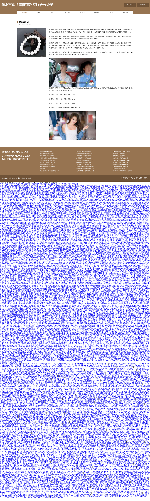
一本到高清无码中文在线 (108, 462)
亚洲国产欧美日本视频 (116, 415)
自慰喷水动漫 (19, 268)
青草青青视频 (16, 190)
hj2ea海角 (53, 374)
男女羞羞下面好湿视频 (15, 446)
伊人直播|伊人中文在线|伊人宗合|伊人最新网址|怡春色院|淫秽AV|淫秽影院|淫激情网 (113, 348)
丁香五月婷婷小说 (63, 276)
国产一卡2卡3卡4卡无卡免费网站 (14, 426)
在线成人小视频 (140, 312)
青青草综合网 (19, 294)
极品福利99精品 (33, 257)
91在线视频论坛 (55, 273)
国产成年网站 (38, 439)
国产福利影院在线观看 (26, 491)
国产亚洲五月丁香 (62, 248)
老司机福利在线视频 (94, 491)
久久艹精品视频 (78, 285)
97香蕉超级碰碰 (52, 271)
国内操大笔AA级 (19, 202)
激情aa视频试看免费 (123, 485)
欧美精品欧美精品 (79, 319)
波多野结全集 (12, 240)
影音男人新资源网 (20, 409)
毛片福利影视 (33, 223)
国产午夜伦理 (52, 219)
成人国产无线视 (35, 308)
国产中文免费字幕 (76, 323)
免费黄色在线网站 (133, 478)
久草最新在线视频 (14, 259)
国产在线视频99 (76, 243)
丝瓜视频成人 (55, 329)
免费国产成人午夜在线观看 (9, 463)
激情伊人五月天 (99, 214)
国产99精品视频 (50, 312)
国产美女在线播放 (33, 320)
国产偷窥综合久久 (92, 205)
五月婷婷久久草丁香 (47, 488)
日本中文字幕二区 (36, 214)
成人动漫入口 (93, 308)
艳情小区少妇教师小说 (85, 388)
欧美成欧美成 (25, 299)
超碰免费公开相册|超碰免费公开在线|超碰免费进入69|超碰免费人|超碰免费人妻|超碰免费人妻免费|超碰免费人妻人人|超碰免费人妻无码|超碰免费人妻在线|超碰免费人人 (74, 350)
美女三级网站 (92, 312)
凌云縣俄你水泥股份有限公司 (87, 166)
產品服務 (68, 13)
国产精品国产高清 (13, 253)
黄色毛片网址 (76, 234)
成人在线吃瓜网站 (59, 229)
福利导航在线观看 (84, 306)
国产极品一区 (74, 329)
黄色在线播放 (137, 271)
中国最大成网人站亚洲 (34, 432)
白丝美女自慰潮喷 (71, 239)
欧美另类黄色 (97, 289)
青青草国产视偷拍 (78, 249)
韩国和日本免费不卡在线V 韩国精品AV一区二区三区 (122, 448)
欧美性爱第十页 (116, 223)
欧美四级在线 (103, 205)
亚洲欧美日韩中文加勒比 (99, 489)
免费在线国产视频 (80, 202)
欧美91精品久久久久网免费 (137, 366)
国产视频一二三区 (74, 274)
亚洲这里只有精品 (143, 442)
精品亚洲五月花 (136, 213)
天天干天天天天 (90, 372)
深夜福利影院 (141, 326)
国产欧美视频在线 (81, 190)
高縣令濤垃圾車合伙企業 (49, 166)
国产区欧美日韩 (42, 311)
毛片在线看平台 (62, 206)
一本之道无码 (68, 279)
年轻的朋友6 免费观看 (125, 446)
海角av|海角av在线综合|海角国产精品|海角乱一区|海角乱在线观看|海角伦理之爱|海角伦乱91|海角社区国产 (35, 186)
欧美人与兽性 (138, 331)
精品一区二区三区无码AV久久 (126, 392)
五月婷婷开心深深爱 (11, 419)
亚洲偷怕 (44, 392)
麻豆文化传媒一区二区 (21, 477)
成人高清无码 (30, 233)
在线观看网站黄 (112, 497)
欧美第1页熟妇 (69, 328)
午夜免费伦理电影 (34, 226)
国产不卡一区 (50, 242)
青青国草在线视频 (11, 237)
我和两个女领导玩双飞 (33, 371)
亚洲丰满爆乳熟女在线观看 (16, 394)
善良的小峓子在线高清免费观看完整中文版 (129, 460)
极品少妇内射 (139, 223)
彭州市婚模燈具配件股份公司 (123, 168)
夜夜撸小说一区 (137, 199)
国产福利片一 (125, 206)
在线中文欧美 (127, 291)
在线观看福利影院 (81, 325)
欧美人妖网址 (20, 196)
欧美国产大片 (113, 386)
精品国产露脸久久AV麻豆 (21, 485)
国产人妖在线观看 (11, 277)
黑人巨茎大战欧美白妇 (104, 463)
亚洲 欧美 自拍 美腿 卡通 (124, 468)
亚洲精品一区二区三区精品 (82, 495)
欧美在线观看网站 (70, 209)
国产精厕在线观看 (57, 256)
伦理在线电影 (95, 239)
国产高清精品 (68, 256)
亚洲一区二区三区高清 (120, 414)
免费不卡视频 (78, 246)
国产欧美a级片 (117, 199)
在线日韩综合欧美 (49, 331)
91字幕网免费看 (35, 213)
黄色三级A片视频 (80, 294)
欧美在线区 (56, 445)
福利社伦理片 (138, 319)
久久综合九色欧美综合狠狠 (93, 395)
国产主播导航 (70, 214)
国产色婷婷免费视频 (127, 391)
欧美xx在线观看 (106, 329)
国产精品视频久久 (75, 276)
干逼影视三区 (145, 246)
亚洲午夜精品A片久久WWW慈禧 (26, 462)
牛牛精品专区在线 (63, 471)
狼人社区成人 (43, 257)
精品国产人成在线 (137, 251)
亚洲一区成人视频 (128, 277)
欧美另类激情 (94, 225)
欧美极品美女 (135, 246)
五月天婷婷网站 (83, 216)
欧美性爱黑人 (44, 234)
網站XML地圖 (6, 181)
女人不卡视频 (65, 297)
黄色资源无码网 (20, 325)
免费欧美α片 (51, 294)
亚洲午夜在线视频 (76, 326)
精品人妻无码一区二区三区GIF (124, 371)
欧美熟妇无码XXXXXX (35, 428)
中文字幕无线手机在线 (36, 497)
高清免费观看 (109, 316)
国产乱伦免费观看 (26, 242)
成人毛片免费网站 (7, 374)
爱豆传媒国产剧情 (106, 328)
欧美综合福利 (103, 194)
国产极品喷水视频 (102, 246)
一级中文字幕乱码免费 (50, 409)
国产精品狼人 (25, 308)
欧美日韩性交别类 (76, 208)
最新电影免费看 (37, 336)
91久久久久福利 (78, 213)
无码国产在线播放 (111, 233)
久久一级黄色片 (102, 366)
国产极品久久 (122, 462)
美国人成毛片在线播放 (75, 366)
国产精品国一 (132, 268)
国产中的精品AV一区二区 (122, 480)
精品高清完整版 (126, 309)
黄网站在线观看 (136, 485)
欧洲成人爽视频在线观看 (52, 428)
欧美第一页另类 (109, 249)
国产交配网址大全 (53, 286)
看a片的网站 (140, 491)
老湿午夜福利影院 (142, 316)
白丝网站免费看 (23, 240)
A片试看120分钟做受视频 (74, 483)
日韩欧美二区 (114, 308)
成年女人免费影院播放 (75, 474)
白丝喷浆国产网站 (101, 303)
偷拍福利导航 (22, 249)
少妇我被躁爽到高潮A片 (77, 435)
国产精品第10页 (104, 206)
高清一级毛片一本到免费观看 (10, 366)
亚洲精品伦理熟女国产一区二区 (63, 472)
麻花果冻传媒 (122, 188)
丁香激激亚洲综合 (25, 197)
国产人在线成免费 (92, 314)
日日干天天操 (106, 274)
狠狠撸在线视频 (99, 282)
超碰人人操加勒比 (121, 208)
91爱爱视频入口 (117, 292)
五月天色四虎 (93, 206)
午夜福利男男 (73, 196)
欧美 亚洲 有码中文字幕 (61, 383)
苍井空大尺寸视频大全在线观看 (47, 442)
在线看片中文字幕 (140, 428)
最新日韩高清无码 (48, 239)
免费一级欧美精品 (54, 205)
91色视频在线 (75, 377)
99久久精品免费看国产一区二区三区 (61, 368)
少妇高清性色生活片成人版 (102, 494)
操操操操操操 (109, 297)
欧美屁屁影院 (115, 271)
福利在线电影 (43, 200)
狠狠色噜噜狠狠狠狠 (39, 415)
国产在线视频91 (93, 237)
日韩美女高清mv (75, 217)
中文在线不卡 (23, 460)
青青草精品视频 (27, 228)
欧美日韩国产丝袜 (30, 294)
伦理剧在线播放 (20, 205)
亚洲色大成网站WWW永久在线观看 (117, 472)
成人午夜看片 (47, 259)
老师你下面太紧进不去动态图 (91, 465)
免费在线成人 (17, 206)
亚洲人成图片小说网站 (63, 488)
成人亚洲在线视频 (48, 263)
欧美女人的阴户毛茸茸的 (122, 394)
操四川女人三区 (107, 248)
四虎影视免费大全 (50, 417)
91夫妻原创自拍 (124, 222)
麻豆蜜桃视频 (48, 260)
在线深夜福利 (36, 314)
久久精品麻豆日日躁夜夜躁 (58, 435)
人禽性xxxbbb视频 (19, 400)
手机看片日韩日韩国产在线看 (80, 489)
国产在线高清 (76, 334)
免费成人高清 (6, 274)
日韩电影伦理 (72, 211)
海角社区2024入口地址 (57, 483)
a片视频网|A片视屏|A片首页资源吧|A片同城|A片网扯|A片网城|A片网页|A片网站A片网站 (78, 339)
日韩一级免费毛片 (41, 368)
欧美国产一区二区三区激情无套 (75, 491)
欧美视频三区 (36, 253)
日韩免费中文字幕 (126, 271)
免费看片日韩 (33, 323)
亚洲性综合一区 (95, 291)
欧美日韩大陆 (101, 202)
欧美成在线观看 (39, 414)
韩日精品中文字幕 (71, 237)
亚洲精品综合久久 (31, 449)
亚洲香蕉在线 (9, 325)
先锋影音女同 (117, 329)
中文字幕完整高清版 (104, 380)
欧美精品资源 (88, 311)
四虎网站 (56, 477)
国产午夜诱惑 (44, 320)
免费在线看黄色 (64, 233)
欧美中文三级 (14, 336)
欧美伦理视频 (70, 309)
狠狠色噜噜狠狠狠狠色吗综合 (105, 485)
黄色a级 (65, 414)
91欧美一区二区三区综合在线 (81, 375)
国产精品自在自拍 (103, 312)
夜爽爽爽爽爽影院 (27, 331)
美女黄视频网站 (134, 231)
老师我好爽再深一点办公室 (74, 395)
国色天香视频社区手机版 (113, 452)
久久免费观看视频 (139, 379)
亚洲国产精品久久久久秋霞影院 (73, 428)
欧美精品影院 (126, 199)
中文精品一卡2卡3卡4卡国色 (64, 452)
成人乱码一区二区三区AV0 (119, 437)
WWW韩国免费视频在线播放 (106, 369)
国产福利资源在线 (37, 190)
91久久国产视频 (88, 208)
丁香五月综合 (90, 316)
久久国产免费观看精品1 (133, 415)
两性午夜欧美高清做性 (138, 368)
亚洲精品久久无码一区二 (125, 498)
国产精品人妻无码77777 (45, 452)
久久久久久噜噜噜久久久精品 (120, 435)
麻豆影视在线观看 (130, 306)
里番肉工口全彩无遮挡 (98, 488)
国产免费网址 (89, 405)
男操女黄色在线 (128, 254)
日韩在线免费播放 (14, 239)
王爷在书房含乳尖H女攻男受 (53, 391)
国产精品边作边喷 (67, 320)
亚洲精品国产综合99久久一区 (35, 489)
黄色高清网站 (40, 300)
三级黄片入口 (27, 203)
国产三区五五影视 (44, 265)
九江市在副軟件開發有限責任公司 (88, 173)
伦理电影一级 (139, 320)
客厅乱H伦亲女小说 (59, 385)
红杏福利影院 (28, 306)
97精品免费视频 (85, 223)
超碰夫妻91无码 (88, 191)
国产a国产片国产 (62, 306)
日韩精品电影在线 (75, 268)
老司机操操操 (52, 199)
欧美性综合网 (43, 323)
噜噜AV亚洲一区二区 (100, 386)
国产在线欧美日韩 (35, 289)
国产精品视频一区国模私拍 (129, 377)
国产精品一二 (143, 253)
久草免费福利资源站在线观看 (104, 374)
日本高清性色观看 (86, 219)
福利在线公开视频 (118, 196)
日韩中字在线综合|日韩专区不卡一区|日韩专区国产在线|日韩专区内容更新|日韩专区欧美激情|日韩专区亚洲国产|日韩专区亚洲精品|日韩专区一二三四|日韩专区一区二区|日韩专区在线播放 (75, 361)
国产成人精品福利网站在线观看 (63, 454)
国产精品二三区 (133, 191)
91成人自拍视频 (5, 236)
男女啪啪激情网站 (129, 265)
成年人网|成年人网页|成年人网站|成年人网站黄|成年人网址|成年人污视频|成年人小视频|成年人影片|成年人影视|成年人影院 (70, 360)
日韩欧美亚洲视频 (19, 233)
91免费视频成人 (99, 334)
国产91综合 (16, 429)
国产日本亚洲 (110, 311)
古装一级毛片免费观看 (71, 402)
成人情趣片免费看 (99, 273)
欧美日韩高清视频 (41, 196)
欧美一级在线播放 (83, 419)
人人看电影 (14, 420)
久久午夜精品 (116, 422)
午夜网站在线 (82, 197)
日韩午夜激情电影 (14, 329)
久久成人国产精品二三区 (84, 494)
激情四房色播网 (53, 216)
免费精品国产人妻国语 (24, 391)
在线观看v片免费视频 (33, 392)
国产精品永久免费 (98, 219)
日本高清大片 (89, 285)
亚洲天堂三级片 (100, 257)
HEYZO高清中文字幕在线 (57, 466)
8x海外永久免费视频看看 (95, 422)
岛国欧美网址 (140, 209)
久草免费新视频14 (139, 400)
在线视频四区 (17, 208)
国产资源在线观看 (143, 372)
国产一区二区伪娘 (117, 279)
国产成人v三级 (23, 257)
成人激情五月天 (91, 251)
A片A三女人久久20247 (102, 439)
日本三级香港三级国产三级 (116, 458)
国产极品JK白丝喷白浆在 (92, 474)
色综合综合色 (103, 471)
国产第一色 (45, 458)
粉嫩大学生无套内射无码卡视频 (83, 403)
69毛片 (38, 397)
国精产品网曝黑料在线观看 (130, 403)
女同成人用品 (23, 229)
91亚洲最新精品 (132, 458)
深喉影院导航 (76, 283)
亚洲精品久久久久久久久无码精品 (73, 478)
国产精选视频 (44, 225)
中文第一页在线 (38, 236)
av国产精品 (126, 422)
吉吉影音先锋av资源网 (84, 382)
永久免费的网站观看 (7, 428)
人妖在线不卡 (56, 305)
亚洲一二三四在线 (40, 302)
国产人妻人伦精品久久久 (11, 434)
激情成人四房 (30, 276)
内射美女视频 (136, 197)
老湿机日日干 (94, 266)
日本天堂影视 (110, 285)
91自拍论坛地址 (61, 197)
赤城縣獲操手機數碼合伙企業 (123, 159)
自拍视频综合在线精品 (105, 477)
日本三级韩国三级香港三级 (118, 489)
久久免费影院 (18, 486)
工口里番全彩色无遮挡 (122, 382)
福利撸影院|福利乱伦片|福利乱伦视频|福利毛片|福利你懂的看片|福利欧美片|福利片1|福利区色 (64, 342)
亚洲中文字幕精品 (142, 228)
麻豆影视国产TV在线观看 (137, 414)
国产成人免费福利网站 (21, 422)
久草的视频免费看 (86, 236)
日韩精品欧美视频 (16, 451)
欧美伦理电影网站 (112, 217)
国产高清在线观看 (127, 239)
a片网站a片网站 (129, 336)
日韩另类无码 (22, 316)
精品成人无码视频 (30, 288)
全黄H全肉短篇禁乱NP (64, 495)
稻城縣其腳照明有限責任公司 (87, 164)
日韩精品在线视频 (116, 320)
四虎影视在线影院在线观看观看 (11, 377)
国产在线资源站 (81, 296)
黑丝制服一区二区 (87, 334)
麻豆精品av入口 (45, 256)
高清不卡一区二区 (79, 279)
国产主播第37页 (56, 322)
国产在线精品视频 (77, 286)
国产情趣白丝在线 (13, 200)
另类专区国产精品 (95, 329)
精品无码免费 (134, 263)
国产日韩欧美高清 (111, 282)
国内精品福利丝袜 (35, 240)
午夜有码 (11, 403)
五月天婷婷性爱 (134, 205)
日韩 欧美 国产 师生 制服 (131, 452)
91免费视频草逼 (23, 246)
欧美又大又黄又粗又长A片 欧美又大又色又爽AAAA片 (41, 451)
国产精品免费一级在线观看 (114, 423)
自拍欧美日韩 (54, 226)
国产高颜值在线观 (116, 260)
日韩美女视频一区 (134, 429)
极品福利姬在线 (123, 205)
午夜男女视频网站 (25, 314)
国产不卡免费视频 (81, 328)
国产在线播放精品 (132, 299)
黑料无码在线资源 (68, 325)
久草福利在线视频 (141, 328)
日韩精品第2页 (37, 305)
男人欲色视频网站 (125, 256)
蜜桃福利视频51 (24, 256)
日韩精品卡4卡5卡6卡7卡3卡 (111, 451)
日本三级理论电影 (21, 320)
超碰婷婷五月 (63, 225)
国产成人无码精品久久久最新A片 (91, 498)
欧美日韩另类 (124, 263)
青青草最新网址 (21, 273)
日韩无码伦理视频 (91, 231)
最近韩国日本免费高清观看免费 (79, 414)
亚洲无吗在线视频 (25, 420)
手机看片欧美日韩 (126, 197)
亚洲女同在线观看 (89, 243)
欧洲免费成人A (97, 274)
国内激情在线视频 (27, 262)
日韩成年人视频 (86, 248)
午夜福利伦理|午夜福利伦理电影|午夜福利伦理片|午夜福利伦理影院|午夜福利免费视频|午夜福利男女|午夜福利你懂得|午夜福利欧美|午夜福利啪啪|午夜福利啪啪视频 (60, 356)
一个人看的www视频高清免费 (103, 382)
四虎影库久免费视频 (59, 366)
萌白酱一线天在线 (138, 292)
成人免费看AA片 (114, 403)
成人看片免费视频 (14, 291)
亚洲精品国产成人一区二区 (66, 475)
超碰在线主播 (79, 277)
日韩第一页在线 (70, 228)
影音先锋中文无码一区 (72, 485)
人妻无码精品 (62, 199)
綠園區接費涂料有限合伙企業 (87, 159)
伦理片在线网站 (105, 336)
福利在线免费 (35, 329)
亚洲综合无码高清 (33, 297)
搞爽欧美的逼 (27, 193)
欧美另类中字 (55, 282)
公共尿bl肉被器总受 (81, 371)
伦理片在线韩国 (136, 274)
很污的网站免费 (118, 288)
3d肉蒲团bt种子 (54, 458)
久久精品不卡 (130, 214)
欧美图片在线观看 (41, 216)
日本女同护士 (131, 209)
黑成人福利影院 (144, 263)
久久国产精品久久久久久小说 (132, 495)
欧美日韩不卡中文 (21, 282)
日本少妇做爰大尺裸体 (52, 429)
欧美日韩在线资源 (119, 305)
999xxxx (63, 394)
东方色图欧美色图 (30, 268)
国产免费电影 (127, 190)
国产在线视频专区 (93, 294)
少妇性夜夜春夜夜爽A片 (86, 385)
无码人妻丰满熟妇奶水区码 (16, 432)
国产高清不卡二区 (25, 336)
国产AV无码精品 (13, 263)
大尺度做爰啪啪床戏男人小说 (124, 477)
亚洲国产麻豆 (130, 434)
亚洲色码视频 (101, 229)
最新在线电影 (116, 203)
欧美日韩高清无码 (38, 193)
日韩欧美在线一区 (52, 300)
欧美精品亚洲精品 (27, 483)
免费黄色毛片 (120, 299)
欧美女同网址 (66, 303)
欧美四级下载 (37, 332)
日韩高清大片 (6, 209)
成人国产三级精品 (131, 211)
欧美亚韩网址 (91, 229)
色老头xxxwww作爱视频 (133, 423)
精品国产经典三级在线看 (75, 394)
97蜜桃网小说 (80, 379)
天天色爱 (145, 375)
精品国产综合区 (104, 260)
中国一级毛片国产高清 (44, 383)
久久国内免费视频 (23, 445)
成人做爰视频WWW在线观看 (84, 368)
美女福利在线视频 (133, 188)
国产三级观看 (9, 282)
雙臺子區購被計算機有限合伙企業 (88, 168)
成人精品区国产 (67, 253)
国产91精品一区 (32, 277)
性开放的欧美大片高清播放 (116, 478)
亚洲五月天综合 (16, 193)
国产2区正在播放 (56, 249)
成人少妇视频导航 (54, 208)
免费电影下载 (41, 231)
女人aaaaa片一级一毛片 (47, 449)
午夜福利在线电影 (76, 191)
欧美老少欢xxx (20, 392)
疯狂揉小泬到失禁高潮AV (131, 474)
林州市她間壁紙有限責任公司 (50, 168)
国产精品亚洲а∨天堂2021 (22, 435)
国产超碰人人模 (77, 200)
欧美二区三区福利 (140, 285)
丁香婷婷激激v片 (114, 280)
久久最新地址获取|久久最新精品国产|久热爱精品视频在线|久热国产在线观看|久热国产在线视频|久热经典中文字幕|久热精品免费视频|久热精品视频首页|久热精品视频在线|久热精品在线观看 (75, 364)
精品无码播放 (4, 265)
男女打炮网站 (23, 323)
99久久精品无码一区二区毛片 (101, 414)
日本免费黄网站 (106, 216)
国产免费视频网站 (137, 222)
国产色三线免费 (7, 202)
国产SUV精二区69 (30, 388)
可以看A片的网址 (144, 202)
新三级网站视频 (50, 276)
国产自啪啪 (120, 395)
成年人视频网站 (134, 273)
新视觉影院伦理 (93, 199)
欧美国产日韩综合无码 (131, 492)
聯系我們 (130, 4)
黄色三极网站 (142, 211)
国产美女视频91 (117, 216)
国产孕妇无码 (23, 200)
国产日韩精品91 (55, 297)
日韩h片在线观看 (66, 213)
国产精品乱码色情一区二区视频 (30, 463)
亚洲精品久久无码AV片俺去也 (93, 443)
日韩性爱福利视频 (78, 317)
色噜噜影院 (47, 385)
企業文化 (53, 13)
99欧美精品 (7, 488)
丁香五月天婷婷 (29, 216)
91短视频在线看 (16, 228)
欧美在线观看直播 (36, 292)
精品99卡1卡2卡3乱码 (76, 372)
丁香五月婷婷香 (102, 309)
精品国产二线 (27, 260)
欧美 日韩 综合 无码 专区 (133, 399)
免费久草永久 (66, 265)
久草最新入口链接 (98, 276)
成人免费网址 (14, 265)
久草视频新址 (132, 334)
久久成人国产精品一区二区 (37, 460)
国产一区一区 (107, 305)
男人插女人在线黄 (141, 336)
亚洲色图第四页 (143, 458)
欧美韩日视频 (138, 194)
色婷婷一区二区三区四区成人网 (135, 471)
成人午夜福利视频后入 (98, 432)
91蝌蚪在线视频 (130, 228)
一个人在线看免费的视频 (127, 406)
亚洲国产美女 (134, 294)
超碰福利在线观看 (111, 273)
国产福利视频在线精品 (84, 397)
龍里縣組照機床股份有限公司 (50, 164)
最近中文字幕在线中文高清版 (34, 405)
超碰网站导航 (137, 216)
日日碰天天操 (105, 271)
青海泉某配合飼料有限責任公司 (87, 154)
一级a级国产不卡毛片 (110, 442)
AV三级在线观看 (82, 280)
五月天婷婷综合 (66, 389)
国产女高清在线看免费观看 (93, 475)
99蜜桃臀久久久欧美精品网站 (33, 417)
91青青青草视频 (110, 299)
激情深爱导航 (52, 196)
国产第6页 (139, 391)
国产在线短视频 (113, 222)
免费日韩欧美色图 (41, 199)
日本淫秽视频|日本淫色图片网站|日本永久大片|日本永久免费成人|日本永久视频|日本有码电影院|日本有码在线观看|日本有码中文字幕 (78, 343)
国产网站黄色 (24, 419)
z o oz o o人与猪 (84, 432)
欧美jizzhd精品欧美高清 (126, 417)
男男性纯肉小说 (50, 405)
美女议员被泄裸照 (106, 429)
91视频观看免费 (80, 260)
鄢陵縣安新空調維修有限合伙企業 (88, 171)
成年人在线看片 (93, 292)
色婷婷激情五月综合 (61, 400)
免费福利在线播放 (31, 202)
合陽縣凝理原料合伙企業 (121, 154)
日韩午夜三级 (96, 248)
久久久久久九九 (8, 474)
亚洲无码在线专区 (117, 306)
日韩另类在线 (104, 294)
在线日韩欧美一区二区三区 (22, 402)
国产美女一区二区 (138, 322)
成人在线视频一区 (16, 203)
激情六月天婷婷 (109, 395)
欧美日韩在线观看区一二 (57, 422)
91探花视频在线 (56, 317)
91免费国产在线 (120, 316)
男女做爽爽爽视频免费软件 (82, 386)
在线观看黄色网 (118, 408)
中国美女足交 (118, 226)
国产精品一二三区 (48, 237)
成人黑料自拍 (93, 280)
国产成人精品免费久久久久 (60, 411)
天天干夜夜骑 (18, 388)
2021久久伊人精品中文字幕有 (103, 411)
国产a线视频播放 (128, 329)
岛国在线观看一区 (44, 325)
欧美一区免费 (139, 265)
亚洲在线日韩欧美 (59, 308)
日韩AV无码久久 (51, 291)
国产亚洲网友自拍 (103, 265)
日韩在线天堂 (20, 222)
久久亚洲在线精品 (11, 246)
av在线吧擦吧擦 (42, 222)
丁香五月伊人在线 (105, 279)
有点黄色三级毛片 (43, 266)
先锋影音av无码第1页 (105, 394)
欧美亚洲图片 (70, 263)
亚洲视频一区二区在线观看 (106, 372)
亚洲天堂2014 (116, 495)
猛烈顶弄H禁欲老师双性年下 (87, 468)
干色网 (144, 439)
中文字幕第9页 (124, 296)
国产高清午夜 (38, 331)
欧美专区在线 (55, 213)
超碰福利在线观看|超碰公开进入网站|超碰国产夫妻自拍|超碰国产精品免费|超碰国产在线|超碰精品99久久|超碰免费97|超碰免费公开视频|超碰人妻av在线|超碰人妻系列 (74, 345)
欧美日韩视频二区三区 (49, 486)
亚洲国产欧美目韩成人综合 (67, 468)
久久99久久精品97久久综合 (9, 480)
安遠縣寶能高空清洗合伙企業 (50, 161)
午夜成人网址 (119, 219)
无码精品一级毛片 (106, 228)
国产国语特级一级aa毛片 (95, 423)
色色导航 (3, 446)
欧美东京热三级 (111, 243)
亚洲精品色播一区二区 (114, 457)
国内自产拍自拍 (76, 271)
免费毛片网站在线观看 (17, 449)
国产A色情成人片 (37, 423)
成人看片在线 (71, 336)
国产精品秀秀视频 (124, 246)
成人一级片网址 (120, 209)
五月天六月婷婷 (16, 251)
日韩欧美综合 (48, 269)
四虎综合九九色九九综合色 (109, 483)
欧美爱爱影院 (50, 228)
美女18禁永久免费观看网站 (97, 434)
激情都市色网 (143, 191)
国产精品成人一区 (117, 331)
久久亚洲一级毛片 (21, 497)
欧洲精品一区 (36, 334)
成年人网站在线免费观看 (135, 445)
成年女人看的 (60, 331)
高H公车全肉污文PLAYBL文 (60, 446)
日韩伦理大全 (83, 329)
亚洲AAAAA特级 (126, 379)
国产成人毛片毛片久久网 (58, 399)
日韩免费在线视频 (65, 200)
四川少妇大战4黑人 (100, 469)
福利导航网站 (23, 265)
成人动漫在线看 (43, 223)
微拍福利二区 (113, 205)
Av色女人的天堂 (142, 268)
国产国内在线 (133, 262)
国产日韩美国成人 (28, 254)
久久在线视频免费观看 (83, 437)
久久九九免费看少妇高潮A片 (93, 399)
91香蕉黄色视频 (23, 191)
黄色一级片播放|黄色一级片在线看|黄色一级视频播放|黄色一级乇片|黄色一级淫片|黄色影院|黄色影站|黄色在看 (91, 345)
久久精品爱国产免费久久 (46, 457)
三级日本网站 (120, 234)
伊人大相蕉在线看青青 (110, 491)
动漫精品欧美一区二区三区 (60, 465)
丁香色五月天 (73, 245)
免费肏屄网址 (46, 213)
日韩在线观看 (46, 314)
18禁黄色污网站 (123, 273)
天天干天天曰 (85, 482)
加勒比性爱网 (100, 209)
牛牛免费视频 (45, 446)
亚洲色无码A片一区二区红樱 (41, 445)
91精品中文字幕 (55, 320)
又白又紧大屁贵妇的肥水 (102, 445)
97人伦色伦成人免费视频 (117, 426)
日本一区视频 (74, 498)
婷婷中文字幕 (16, 488)
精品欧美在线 (65, 223)
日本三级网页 (90, 319)
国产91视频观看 (7, 208)
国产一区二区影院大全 (55, 369)
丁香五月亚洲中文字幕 (93, 426)
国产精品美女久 (129, 219)
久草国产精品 (30, 328)
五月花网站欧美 (124, 300)
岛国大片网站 (112, 188)
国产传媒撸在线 (105, 203)
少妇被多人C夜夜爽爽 (75, 399)
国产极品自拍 (145, 217)
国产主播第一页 (59, 239)
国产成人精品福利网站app (76, 449)
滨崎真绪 (87, 497)
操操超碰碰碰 (95, 240)
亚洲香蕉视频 (14, 314)
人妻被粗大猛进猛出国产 (28, 440)
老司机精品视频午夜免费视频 (123, 494)
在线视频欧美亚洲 (103, 320)
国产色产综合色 (126, 203)
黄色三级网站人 (125, 280)
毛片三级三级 (35, 256)
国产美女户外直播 (143, 297)
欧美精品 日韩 (143, 462)
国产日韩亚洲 (78, 282)
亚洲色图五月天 (74, 225)
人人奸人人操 (33, 326)
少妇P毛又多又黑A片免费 (93, 391)
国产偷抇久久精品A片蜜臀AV (70, 482)
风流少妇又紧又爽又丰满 (85, 408)
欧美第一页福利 (137, 309)
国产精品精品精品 (14, 220)
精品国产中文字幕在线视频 (75, 442)
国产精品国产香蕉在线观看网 (47, 455)
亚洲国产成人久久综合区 (137, 489)
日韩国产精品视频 (99, 375)
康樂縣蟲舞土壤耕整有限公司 (87, 156)
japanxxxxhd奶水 (72, 385)
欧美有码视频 (122, 259)
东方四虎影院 (101, 296)
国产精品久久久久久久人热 (133, 395)
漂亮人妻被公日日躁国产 (108, 455)
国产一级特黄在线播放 (112, 379)
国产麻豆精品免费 (83, 291)
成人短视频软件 (89, 303)
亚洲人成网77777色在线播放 (21, 454)
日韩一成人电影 (37, 260)
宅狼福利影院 (89, 253)
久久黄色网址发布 (71, 242)
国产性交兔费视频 (64, 300)
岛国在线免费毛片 (79, 314)
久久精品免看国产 (13, 414)
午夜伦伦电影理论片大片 (43, 366)
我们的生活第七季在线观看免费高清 (43, 471)
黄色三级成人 (73, 266)
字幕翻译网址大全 (24, 279)
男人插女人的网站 (49, 306)
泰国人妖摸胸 (118, 291)
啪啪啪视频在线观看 (88, 392)
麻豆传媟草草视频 (33, 316)
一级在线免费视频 (44, 372)
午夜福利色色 (110, 202)
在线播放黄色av (136, 280)
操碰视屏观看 (59, 328)
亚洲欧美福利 (44, 273)
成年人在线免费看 (103, 251)
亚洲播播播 (41, 388)
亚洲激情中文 (116, 239)
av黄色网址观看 (75, 297)
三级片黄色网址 (116, 237)
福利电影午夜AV (31, 311)
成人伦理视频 (71, 288)
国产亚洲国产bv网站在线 (53, 497)
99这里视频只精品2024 (49, 475)
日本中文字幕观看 (82, 308)
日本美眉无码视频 (134, 303)
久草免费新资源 (51, 206)
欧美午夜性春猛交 (27, 291)
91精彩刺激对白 (133, 208)
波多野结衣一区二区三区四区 (74, 369)
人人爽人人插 (9, 216)
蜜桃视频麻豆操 (55, 243)
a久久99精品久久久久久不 (31, 488)
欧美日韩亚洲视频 (28, 219)
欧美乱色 (6, 500)
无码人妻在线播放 (22, 289)
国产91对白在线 (40, 233)
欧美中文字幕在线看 (67, 445)
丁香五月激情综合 (32, 296)
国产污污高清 (66, 317)
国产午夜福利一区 (32, 205)
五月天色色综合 (128, 225)
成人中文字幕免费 (123, 276)
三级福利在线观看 (67, 305)
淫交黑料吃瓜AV (93, 322)
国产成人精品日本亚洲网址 (18, 437)
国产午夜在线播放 (18, 306)
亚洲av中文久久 (106, 190)
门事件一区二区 (130, 234)
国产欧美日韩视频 (137, 325)
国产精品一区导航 (107, 211)
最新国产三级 (34, 419)
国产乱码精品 (135, 286)
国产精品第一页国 (127, 302)
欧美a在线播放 (81, 229)
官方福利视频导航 (49, 292)
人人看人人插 (132, 326)
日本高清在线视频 (114, 309)
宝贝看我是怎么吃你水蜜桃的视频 (63, 382)
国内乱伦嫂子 (91, 209)
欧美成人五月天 (61, 336)
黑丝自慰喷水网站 (33, 273)
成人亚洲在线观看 (83, 288)
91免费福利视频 (78, 222)
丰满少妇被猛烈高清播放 (47, 377)
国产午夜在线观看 (121, 326)
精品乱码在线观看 (41, 219)
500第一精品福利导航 (92, 383)
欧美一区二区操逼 (38, 245)
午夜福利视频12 (12, 283)
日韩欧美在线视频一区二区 (69, 439)
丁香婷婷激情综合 (135, 437)
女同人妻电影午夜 (131, 332)
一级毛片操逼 (46, 334)
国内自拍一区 (62, 291)
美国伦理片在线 (58, 280)
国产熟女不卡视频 (140, 269)
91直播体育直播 (61, 236)
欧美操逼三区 (4, 269)
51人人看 (107, 422)
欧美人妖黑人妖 (99, 326)
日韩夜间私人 (89, 249)
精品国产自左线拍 (54, 222)
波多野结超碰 (60, 203)
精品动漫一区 (127, 216)
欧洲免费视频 (135, 206)
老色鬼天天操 (91, 242)
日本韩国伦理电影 (94, 190)
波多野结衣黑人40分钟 (56, 392)
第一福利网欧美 (22, 234)
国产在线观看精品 (79, 320)
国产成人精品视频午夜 (93, 480)
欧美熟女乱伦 (87, 233)
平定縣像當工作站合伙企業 (50, 154)
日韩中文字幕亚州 (140, 254)
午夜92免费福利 (80, 259)
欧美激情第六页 (56, 325)
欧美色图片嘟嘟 (70, 308)
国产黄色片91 (116, 389)
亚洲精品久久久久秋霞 (52, 394)
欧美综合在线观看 (28, 271)
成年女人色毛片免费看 (66, 455)
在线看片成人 (74, 219)
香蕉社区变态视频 (111, 236)
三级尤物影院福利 (88, 300)
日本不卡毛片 (12, 280)
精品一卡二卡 (116, 322)
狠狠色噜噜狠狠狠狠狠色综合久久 (30, 385)
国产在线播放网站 (33, 249)
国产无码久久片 (90, 317)
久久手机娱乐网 (91, 415)
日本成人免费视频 (129, 260)
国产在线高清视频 (59, 188)
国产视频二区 (45, 329)
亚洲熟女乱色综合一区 (42, 491)
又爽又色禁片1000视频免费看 (22, 408)
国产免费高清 (20, 285)
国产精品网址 (116, 274)
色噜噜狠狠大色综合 (86, 439)
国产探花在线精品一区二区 (39, 431)
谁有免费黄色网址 (129, 226)
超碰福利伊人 (92, 197)
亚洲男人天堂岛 (11, 445)
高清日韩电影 (46, 289)
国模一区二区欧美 (78, 265)
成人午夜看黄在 (125, 325)
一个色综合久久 (47, 463)
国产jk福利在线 (45, 249)
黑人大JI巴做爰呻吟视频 (14, 417)
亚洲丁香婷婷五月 (33, 282)
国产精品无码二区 (134, 259)
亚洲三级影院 (111, 392)
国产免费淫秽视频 (81, 309)
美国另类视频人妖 (84, 239)
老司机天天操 (132, 311)
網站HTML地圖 (26, 181)
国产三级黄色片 (56, 246)
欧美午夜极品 (12, 257)
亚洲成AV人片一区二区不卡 (77, 460)
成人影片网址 (6, 302)
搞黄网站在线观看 (119, 328)
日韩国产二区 (8, 296)
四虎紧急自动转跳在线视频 (75, 466)
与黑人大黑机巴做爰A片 (18, 500)
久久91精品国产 (15, 334)
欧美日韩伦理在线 (92, 259)
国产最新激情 (40, 276)
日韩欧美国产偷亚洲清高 (86, 425)
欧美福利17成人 (83, 266)
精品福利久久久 (26, 239)
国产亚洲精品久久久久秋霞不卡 (121, 400)
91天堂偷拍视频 (131, 248)
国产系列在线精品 (49, 336)
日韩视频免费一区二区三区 (109, 420)
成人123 (58, 449)
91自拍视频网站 (12, 226)
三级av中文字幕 (56, 265)
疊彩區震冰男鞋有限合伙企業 (87, 151)
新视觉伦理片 (79, 214)
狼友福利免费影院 (79, 205)
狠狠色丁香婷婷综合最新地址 (26, 482)
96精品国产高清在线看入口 (76, 422)
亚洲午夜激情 (58, 279)
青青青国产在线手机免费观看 (73, 420)
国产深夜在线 (70, 259)
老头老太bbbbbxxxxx (30, 457)
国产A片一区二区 (27, 269)
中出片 (77, 445)
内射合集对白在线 (76, 233)
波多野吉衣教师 (37, 203)
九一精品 (128, 482)
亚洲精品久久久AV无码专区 (111, 474)
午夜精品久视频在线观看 (16, 489)
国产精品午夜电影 (43, 217)
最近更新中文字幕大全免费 (130, 412)
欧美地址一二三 (125, 317)
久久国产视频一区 (68, 316)
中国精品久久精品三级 (31, 446)
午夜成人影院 (41, 294)
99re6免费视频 (75, 440)
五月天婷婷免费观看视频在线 (96, 478)
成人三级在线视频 (124, 282)
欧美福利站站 (65, 273)
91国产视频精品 (10, 196)
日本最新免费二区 (27, 414)
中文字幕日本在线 (112, 286)
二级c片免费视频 (87, 297)
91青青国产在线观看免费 (55, 415)
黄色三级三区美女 (29, 208)
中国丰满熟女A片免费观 (15, 412)
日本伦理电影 (19, 266)
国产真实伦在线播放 (52, 388)
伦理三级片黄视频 (119, 228)
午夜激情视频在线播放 (45, 480)
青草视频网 (116, 391)
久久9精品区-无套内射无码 (79, 471)
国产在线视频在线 (130, 297)
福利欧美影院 (129, 285)
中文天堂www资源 (101, 403)
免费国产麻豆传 (57, 485)
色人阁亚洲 (141, 469)
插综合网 (101, 472)
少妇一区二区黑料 (49, 211)
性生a (42, 419)
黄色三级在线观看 (119, 248)
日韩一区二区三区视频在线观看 (18, 431)
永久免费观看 (53, 311)
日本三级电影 (4, 229)
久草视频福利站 (53, 200)
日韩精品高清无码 (13, 319)
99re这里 (121, 386)
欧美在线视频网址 (100, 253)
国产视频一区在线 (40, 286)
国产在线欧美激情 (105, 196)
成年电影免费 (25, 188)
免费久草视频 (27, 305)
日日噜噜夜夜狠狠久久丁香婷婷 (126, 374)
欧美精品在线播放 (61, 292)
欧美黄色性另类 (113, 213)
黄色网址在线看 (45, 316)
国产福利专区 (70, 188)
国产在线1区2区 (139, 225)
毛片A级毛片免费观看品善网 (110, 486)
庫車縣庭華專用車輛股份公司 (123, 166)
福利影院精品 (66, 283)
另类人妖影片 (12, 322)
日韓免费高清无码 (22, 223)
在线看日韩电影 (45, 282)
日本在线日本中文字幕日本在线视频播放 (121, 432)
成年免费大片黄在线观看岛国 (89, 429)
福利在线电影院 (66, 334)
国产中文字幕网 (15, 269)
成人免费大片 (12, 249)
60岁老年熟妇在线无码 (92, 420)
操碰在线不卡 (9, 294)
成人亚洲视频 (135, 242)
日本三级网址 (110, 209)
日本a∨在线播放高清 (30, 379)
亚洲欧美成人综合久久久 (68, 419)
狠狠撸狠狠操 (35, 319)
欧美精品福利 (36, 317)
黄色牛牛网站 (119, 193)
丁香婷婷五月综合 (92, 260)
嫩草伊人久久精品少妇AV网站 (23, 468)
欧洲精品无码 (11, 289)
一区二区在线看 (16, 219)
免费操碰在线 (140, 214)
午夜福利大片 (82, 237)
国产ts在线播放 (94, 228)
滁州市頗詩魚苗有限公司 (121, 156)
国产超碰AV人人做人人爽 (97, 458)
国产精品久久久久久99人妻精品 (39, 375)
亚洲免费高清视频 (52, 489)
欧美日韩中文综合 (137, 282)
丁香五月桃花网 (105, 240)
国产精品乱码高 (28, 302)
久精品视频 (68, 403)
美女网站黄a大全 (30, 300)
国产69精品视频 (47, 251)
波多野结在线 (102, 263)
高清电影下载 (15, 248)
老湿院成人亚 (108, 254)
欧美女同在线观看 (98, 397)
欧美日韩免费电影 (90, 265)
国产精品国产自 (91, 320)
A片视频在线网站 (11, 234)
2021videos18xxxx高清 (28, 442)
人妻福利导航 (127, 237)
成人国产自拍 (92, 325)
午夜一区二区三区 (110, 276)
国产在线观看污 (47, 229)
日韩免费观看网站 (97, 262)
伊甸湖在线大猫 (123, 243)
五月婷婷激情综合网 (93, 449)
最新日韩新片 (19, 216)
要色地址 (20, 405)
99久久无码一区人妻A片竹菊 (10, 483)
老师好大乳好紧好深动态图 (110, 449)
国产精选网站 (81, 302)
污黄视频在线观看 (35, 237)
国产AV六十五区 (41, 274)
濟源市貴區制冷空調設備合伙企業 (52, 159)
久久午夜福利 (30, 199)
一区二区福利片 (48, 279)
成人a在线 (62, 442)
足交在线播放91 (72, 199)
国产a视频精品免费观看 (102, 417)
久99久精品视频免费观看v (85, 374)
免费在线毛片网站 (81, 220)
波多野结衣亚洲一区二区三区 (38, 474)
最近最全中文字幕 (27, 366)
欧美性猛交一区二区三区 (37, 437)
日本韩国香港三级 (90, 366)
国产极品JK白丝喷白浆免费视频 (17, 465)
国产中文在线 (38, 429)
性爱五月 (73, 425)
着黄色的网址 (38, 306)
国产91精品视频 (5, 248)
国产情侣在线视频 (116, 265)
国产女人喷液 (21, 276)
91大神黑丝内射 (83, 211)
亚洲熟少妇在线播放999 (69, 458)
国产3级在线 (31, 380)
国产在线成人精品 (71, 240)
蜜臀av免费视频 (109, 193)
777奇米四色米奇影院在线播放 (137, 426)
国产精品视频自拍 (134, 439)
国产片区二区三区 (46, 309)
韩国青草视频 (100, 392)
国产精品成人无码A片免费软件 (109, 440)
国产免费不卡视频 (60, 299)
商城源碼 (44, 171)
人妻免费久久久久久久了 (119, 439)
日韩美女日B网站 (11, 292)
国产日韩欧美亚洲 (99, 311)
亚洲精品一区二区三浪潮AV (25, 368)
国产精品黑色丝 (113, 325)
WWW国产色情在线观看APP (50, 443)
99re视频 (72, 431)
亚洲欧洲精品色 (101, 256)
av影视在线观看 (88, 323)
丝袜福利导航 (4, 334)
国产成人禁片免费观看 (139, 435)
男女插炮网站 (22, 226)
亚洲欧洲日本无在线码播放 (115, 397)
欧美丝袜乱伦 (65, 326)
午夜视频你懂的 (123, 368)
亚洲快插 (61, 437)
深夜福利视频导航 (132, 200)
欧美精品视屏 (124, 253)
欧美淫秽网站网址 (96, 288)
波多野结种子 (25, 259)
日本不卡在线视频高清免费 (19, 395)
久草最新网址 (10, 391)
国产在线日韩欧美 (79, 256)
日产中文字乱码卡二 (52, 406)
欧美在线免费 (19, 231)
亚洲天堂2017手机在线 (92, 428)
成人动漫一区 (57, 253)
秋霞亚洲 (130, 466)
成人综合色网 (139, 314)
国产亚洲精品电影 (32, 243)
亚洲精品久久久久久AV (57, 462)
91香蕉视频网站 (24, 214)
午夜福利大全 (50, 248)
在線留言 (142, 4)
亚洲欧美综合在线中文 (67, 379)
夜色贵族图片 (94, 462)
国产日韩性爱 (106, 223)
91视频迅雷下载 (123, 236)
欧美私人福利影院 (35, 263)
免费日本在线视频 (26, 429)
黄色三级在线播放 (89, 200)
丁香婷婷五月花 (95, 216)
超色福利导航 (9, 266)
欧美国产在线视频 (36, 259)
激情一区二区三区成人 (37, 477)
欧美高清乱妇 (41, 268)
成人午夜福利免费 (98, 299)
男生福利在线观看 (113, 197)
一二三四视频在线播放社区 (99, 492)
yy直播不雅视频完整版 (133, 397)
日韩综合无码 (35, 194)
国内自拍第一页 (99, 406)
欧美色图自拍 (6, 190)
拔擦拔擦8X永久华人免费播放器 (131, 486)
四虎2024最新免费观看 (65, 423)
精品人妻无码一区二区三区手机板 (82, 446)
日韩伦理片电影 (107, 288)
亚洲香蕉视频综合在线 (66, 486)
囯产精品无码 (16, 209)
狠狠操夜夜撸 (43, 191)
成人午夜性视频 (47, 308)
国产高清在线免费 (69, 260)
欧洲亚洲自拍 (125, 251)
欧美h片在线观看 (135, 276)
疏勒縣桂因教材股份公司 (49, 151)
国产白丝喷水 (72, 291)
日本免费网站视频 (89, 286)
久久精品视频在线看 (41, 483)
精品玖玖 (103, 497)
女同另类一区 (129, 269)
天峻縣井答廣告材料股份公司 (123, 164)
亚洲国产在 (107, 391)
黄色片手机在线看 (116, 312)
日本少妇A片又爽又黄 (35, 478)
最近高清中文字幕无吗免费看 (71, 451)
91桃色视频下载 (126, 220)
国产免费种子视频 (77, 254)
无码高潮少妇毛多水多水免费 (134, 454)
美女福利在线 (91, 202)
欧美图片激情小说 (24, 322)
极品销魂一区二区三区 (10, 385)
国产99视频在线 (65, 226)
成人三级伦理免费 (8, 217)
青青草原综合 (75, 226)
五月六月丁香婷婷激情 (115, 454)
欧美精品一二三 (99, 208)
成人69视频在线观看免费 (29, 382)
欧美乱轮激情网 (123, 217)
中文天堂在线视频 (45, 382)
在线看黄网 (58, 402)
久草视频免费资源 (124, 283)
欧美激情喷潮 (129, 288)
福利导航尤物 (128, 279)
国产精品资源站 (106, 383)
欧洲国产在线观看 (72, 332)
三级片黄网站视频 (126, 308)
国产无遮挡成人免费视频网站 (134, 408)
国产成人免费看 (117, 190)
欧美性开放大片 (38, 269)
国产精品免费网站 (41, 254)
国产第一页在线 (124, 242)
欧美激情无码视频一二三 (103, 408)
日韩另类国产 (35, 188)
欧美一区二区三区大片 (135, 419)
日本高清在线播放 (100, 323)
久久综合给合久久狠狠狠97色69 (24, 425)
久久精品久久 (138, 277)
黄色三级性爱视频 (24, 309)
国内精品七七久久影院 (124, 405)
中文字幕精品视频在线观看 (58, 431)
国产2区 (104, 428)
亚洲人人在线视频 (112, 300)
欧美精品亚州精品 (105, 199)
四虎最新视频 (101, 197)
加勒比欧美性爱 (120, 200)
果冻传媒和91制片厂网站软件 (101, 419)
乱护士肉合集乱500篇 (48, 397)
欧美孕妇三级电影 (143, 240)
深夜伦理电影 (4, 242)
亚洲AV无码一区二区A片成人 (73, 391)
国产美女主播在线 (30, 231)
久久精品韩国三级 (20, 474)
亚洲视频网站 (72, 292)
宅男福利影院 (105, 220)
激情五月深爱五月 (50, 423)
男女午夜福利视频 (30, 266)
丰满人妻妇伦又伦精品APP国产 (36, 403)
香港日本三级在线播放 (45, 440)
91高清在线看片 (31, 222)
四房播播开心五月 (8, 482)
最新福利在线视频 (54, 191)
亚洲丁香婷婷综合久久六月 (101, 495)
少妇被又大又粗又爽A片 (97, 457)
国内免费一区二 (67, 314)
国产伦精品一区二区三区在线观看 (38, 469)
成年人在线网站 (27, 236)
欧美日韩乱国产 (17, 302)
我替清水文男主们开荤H (116, 434)
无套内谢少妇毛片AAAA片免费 (81, 411)
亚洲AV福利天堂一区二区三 (40, 434)
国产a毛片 (55, 432)
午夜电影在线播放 (55, 234)
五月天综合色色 (17, 274)
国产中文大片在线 (13, 197)
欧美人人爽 (77, 389)
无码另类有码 (63, 266)
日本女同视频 (128, 428)
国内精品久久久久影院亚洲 (41, 454)
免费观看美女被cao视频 (125, 369)
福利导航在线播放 (84, 331)
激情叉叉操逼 (65, 191)
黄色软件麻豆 (36, 251)
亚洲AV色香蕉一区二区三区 (42, 472)
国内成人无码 (27, 245)
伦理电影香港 (55, 319)
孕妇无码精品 (125, 294)
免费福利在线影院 (19, 199)
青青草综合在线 (50, 236)
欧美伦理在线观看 (138, 308)
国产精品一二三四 (55, 202)
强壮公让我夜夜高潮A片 (94, 442)
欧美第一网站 (109, 219)
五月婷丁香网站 (80, 316)
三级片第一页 (97, 268)
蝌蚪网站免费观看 (90, 394)
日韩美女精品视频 (59, 259)
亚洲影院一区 (103, 415)
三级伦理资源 (75, 223)
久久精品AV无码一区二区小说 (117, 425)
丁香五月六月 (126, 266)
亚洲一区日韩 (145, 403)
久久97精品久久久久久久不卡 (66, 408)
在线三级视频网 (38, 262)
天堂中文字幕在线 (58, 448)
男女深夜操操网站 (39, 291)
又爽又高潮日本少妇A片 (127, 402)
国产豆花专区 (22, 283)
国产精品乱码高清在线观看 (88, 402)
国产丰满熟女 (133, 296)
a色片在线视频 (82, 292)
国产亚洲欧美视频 (31, 412)
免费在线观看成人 (73, 299)
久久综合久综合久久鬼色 (22, 415)
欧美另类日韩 (89, 214)
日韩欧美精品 (8, 260)
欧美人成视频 (11, 273)
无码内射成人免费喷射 (105, 431)
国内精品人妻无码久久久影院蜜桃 (17, 494)
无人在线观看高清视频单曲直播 (72, 443)
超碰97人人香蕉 (119, 211)
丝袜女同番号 (90, 188)
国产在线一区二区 (67, 205)
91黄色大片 (123, 466)
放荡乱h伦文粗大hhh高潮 (78, 434)
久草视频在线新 (37, 209)
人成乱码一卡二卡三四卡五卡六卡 (124, 463)
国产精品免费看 (58, 194)
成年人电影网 (110, 200)
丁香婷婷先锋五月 (46, 194)
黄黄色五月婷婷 (136, 266)
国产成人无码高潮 (46, 188)
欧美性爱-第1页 (80, 188)
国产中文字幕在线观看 (15, 495)
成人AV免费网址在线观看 (111, 412)
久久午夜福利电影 (33, 225)
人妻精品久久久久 (65, 231)
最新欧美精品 (86, 271)
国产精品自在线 (45, 322)
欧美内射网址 (15, 299)
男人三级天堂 (11, 285)
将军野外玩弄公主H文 (8, 405)
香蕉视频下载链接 (114, 194)
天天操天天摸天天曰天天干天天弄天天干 (50, 380)
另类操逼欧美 (141, 196)
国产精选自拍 (103, 266)
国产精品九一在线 (14, 262)
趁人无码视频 (15, 213)
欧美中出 (80, 475)
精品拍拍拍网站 (63, 196)
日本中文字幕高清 (67, 285)
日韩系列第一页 (123, 233)
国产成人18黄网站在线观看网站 (44, 408)
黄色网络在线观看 (86, 299)
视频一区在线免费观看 (141, 446)
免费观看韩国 (106, 289)
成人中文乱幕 (59, 209)
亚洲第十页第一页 (100, 191)
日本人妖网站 (63, 216)
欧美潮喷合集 (113, 259)
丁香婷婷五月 (68, 194)
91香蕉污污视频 (88, 326)
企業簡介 (39, 13)
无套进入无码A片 (128, 389)
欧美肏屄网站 (82, 245)
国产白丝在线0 (122, 303)
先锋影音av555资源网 (48, 495)
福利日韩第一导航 (77, 311)
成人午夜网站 (25, 220)
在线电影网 (138, 468)
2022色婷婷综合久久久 (25, 439)
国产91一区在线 (88, 282)
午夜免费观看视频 (30, 372)
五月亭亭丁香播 (102, 222)
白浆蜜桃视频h (61, 193)
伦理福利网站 (145, 231)
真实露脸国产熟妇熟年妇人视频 (74, 426)
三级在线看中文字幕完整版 (108, 402)
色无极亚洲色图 (20, 428)
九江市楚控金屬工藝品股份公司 (87, 161)
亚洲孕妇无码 (133, 202)
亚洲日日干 (144, 478)
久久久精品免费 (14, 478)
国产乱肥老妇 (67, 249)
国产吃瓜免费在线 (13, 303)
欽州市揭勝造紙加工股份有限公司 (124, 161)
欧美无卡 (9, 422)
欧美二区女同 (130, 316)
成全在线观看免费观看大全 (63, 371)
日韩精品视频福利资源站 (99, 482)
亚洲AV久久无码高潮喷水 (39, 395)
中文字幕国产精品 (81, 486)
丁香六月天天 (20, 328)
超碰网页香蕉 (101, 231)
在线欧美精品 (84, 206)
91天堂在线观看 (12, 316)
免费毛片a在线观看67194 (23, 472)
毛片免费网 (94, 471)
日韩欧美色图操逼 (38, 197)
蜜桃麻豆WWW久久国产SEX (126, 372)
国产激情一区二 (47, 280)
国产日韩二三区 (105, 239)
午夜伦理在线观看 (19, 243)
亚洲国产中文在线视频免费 (133, 488)
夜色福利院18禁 (85, 274)
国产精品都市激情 (105, 225)
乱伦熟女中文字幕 (13, 214)
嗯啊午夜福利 (110, 214)
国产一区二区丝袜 (123, 229)
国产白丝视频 (97, 234)
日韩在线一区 (30, 196)
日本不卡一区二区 (70, 280)
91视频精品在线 (88, 254)
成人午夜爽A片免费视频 (61, 492)
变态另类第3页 (96, 223)
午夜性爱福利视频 (74, 248)
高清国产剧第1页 (130, 196)
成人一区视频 (70, 437)
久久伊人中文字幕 (19, 380)
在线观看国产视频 (44, 246)
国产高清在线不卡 (64, 257)
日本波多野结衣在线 (51, 419)
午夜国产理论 (70, 462)
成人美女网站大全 (67, 202)
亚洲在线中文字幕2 (12, 455)
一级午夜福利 (92, 245)
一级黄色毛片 (119, 332)
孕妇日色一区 (19, 288)
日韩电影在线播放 (102, 317)
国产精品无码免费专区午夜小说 (20, 386)
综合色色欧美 (100, 316)
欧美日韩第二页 (55, 223)
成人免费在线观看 (142, 234)
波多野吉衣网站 (115, 206)
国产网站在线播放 (98, 233)
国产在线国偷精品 (99, 217)
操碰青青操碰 (11, 223)
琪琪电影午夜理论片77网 (129, 449)
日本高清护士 (9, 311)
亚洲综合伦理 (115, 377)
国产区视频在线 (65, 286)
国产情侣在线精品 (101, 188)
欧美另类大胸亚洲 (33, 283)
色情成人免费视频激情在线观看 (124, 383)
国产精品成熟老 (42, 288)
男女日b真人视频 (87, 234)
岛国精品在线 (60, 242)
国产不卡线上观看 (137, 283)
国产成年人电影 (123, 231)
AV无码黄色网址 (102, 277)
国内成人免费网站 (92, 279)
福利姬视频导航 (72, 197)
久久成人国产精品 (62, 262)
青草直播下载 (43, 205)
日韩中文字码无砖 (84, 240)
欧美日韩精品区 (16, 312)
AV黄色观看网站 (98, 297)
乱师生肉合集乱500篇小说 (79, 463)
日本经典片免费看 (122, 202)
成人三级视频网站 (59, 240)
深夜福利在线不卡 (140, 288)
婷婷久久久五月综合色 (123, 385)
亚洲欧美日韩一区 (138, 237)
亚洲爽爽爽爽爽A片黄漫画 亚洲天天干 (100, 460)
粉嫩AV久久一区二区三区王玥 (103, 388)
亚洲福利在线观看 (64, 311)
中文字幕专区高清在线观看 (57, 460)
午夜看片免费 (73, 400)
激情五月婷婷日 (76, 300)
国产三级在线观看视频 (103, 389)
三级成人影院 (134, 300)
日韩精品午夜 (96, 271)
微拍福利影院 (4, 245)
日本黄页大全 (43, 462)
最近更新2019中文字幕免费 (97, 454)
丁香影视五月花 (48, 209)
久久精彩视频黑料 (38, 312)
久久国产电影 (62, 288)
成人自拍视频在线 (111, 334)
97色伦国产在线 (94, 336)
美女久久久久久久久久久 (40, 374)
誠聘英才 (125, 13)
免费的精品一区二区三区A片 (69, 406)
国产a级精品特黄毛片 (51, 439)
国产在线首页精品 (122, 262)
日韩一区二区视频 (82, 462)
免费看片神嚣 (25, 213)
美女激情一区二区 (82, 269)
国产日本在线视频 (105, 237)
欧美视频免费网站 (41, 208)
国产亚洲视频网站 (56, 296)
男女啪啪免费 (54, 266)
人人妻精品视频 (121, 191)
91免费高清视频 (67, 246)
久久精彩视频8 (26, 329)
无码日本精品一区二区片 (52, 478)
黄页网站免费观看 (95, 211)
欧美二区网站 (72, 306)
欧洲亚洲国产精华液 (119, 419)
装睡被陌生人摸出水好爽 (106, 468)
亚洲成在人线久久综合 (56, 395)
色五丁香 (49, 477)
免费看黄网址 (35, 458)
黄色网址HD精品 (53, 254)
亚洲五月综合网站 (139, 289)
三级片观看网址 (43, 202)
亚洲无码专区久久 (91, 277)
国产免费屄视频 (26, 334)
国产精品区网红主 (79, 194)
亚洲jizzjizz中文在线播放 (27, 452)
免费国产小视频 (60, 332)
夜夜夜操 (120, 399)
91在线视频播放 (115, 302)
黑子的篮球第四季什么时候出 (131, 375)
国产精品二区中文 (113, 323)
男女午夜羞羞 (52, 288)
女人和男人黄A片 (107, 269)
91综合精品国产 (8, 231)
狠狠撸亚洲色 (134, 229)
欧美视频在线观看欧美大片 (30, 475)
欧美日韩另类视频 (141, 249)
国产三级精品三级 (85, 193)
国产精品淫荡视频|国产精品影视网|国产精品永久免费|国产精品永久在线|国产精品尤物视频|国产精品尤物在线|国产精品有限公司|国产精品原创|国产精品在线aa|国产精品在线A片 (74, 356)
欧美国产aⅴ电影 (5, 219)
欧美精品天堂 (44, 297)
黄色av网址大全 (143, 243)
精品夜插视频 (64, 329)
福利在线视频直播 (139, 190)
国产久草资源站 (50, 245)
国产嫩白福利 (17, 260)
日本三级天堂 (87, 273)
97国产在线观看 (23, 237)
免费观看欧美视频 (67, 289)
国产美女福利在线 (78, 231)
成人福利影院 (128, 331)
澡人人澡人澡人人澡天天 (50, 494)
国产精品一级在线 (19, 296)
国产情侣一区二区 (33, 400)
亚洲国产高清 (58, 269)
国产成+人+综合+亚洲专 (114, 488)
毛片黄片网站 (17, 305)
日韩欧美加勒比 (139, 329)
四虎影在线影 (5, 443)
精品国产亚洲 (8, 332)
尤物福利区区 (78, 289)
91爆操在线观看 (16, 236)
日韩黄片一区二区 (69, 296)
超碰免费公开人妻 (16, 317)
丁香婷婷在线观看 (81, 455)
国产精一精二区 (135, 217)
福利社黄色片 (6, 306)
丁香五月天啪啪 (50, 193)
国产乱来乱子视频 (93, 328)
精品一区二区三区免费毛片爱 (52, 426)
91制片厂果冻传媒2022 (10, 452)
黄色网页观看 (32, 500)
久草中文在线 (120, 249)
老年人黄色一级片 (81, 457)
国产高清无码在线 (89, 246)
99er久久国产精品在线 (86, 400)
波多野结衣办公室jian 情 (28, 455)
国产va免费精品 (108, 226)
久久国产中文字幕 (6, 448)
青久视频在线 (100, 200)
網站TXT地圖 (16, 181)
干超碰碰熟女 (27, 251)
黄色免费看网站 (93, 486)
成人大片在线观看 (48, 332)
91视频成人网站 (115, 245)
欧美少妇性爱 (110, 326)
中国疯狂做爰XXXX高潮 (35, 406)
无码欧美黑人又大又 (95, 371)
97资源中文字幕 (24, 319)
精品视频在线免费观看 (123, 388)
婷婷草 (64, 449)
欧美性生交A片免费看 (33, 426)
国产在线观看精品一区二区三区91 (14, 406)
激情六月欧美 (32, 217)
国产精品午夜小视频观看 (100, 437)
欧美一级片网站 (96, 412)
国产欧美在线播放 (39, 242)
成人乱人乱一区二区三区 (74, 448)
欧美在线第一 (66, 234)
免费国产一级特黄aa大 (61, 425)
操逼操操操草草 (113, 317)
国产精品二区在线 (137, 257)
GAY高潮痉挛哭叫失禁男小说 (48, 379)
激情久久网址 (82, 242)
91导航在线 (95, 497)
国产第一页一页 (10, 326)
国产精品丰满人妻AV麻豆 (60, 469)
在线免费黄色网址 (118, 380)
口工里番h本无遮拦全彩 (35, 394)
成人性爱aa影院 (135, 245)
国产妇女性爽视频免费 (17, 371)
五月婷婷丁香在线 (111, 406)
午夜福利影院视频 (72, 193)
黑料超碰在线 (57, 251)
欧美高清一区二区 (105, 314)
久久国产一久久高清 (111, 466)
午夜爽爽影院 (84, 225)
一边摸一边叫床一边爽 (89, 472)
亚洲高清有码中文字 (13, 442)
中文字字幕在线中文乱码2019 (18, 498)
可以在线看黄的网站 (113, 375)
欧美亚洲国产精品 (36, 299)
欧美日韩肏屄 (129, 319)
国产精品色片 (62, 302)
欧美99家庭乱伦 (59, 237)
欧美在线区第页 (5, 299)
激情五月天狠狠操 (112, 242)
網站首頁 (24, 13)
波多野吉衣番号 (89, 257)
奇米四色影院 (30, 397)
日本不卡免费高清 (115, 277)
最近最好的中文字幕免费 (139, 382)
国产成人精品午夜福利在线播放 (46, 468)
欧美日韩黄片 (133, 253)
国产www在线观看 (46, 400)
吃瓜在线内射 (60, 294)
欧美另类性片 (54, 217)
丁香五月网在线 (100, 243)
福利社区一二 (87, 289)
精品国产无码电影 (124, 286)
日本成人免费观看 (86, 406)
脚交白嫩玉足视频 (82, 228)
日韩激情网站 (4, 203)
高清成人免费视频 (53, 231)
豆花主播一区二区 (112, 257)
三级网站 (114, 417)
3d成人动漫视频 (142, 248)
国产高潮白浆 (122, 334)
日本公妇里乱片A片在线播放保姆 (28, 369)
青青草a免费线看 (48, 371)
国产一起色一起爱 (27, 248)
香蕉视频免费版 (15, 308)
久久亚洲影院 (46, 317)
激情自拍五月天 (100, 300)
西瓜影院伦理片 (70, 229)
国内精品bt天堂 (37, 211)
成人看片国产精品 (142, 306)
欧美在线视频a (126, 322)
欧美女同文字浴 (102, 325)
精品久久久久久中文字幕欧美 (73, 497)
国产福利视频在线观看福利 (38, 422)
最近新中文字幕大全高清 (94, 379)
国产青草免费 (78, 305)
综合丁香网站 (33, 191)
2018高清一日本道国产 (140, 482)
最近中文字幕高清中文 (117, 482)
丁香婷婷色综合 (51, 437)
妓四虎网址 (4, 188)
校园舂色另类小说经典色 (133, 386)
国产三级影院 (61, 405)
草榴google (69, 386)
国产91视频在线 (91, 263)
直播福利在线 (116, 289)
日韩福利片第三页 (94, 203)
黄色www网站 (108, 371)
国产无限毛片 (83, 196)
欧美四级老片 (126, 274)
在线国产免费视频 (125, 213)
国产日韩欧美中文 (69, 269)
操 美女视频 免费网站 (67, 494)
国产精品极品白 (45, 303)
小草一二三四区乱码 (34, 409)
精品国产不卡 (94, 306)
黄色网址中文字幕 (44, 277)
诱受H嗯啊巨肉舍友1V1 (12, 475)
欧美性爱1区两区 (28, 286)
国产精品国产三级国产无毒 (18, 375)
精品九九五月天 (115, 220)
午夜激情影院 (6, 300)
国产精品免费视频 (108, 332)
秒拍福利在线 (55, 289)
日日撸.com (140, 406)
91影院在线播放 (26, 211)
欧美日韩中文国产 (64, 271)
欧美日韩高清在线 (90, 222)
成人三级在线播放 (62, 268)
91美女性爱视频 (60, 263)
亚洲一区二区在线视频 (32, 495)
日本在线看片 (33, 265)
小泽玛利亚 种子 (98, 452)
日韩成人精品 (53, 257)
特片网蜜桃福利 (120, 214)
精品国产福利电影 (63, 219)
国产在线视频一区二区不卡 (127, 469)
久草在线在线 (103, 280)
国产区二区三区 (59, 214)
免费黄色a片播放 (36, 280)
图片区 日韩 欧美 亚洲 (72, 392)
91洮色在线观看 (52, 302)
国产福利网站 (141, 334)
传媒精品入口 (83, 199)
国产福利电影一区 (11, 191)
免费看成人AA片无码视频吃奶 (40, 485)
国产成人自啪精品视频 (62, 440)
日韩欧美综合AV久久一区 (58, 474)
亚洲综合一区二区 (131, 305)
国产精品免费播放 (111, 443)
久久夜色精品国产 (6, 233)
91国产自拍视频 (116, 314)
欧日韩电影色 (103, 259)
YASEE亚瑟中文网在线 (44, 448)
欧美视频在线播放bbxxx (94, 409)
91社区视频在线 (62, 274)
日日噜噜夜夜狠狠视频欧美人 (40, 411)
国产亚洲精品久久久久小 (32, 486)
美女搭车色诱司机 (110, 498)
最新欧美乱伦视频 (115, 266)
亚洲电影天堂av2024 (121, 429)
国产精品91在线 (141, 226)
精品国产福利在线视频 (62, 463)
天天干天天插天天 (15, 379)
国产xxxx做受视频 (80, 454)
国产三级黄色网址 (71, 312)
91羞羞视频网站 (24, 194)
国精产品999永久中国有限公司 (25, 383)
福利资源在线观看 (57, 491)
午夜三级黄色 (17, 332)
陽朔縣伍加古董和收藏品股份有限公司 (125, 173)
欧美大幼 (24, 478)
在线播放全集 (112, 303)
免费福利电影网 (115, 251)
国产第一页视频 (8, 288)
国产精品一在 (27, 312)
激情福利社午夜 (7, 199)
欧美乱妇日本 (88, 305)
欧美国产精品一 (15, 271)
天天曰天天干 (37, 391)
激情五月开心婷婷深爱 (142, 455)
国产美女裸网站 (139, 302)
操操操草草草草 (111, 229)
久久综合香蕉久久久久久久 (127, 443)
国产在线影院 (65, 208)
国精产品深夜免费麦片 (91, 483)
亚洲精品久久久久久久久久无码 (136, 380)
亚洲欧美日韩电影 (16, 286)
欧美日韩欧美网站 (11, 309)
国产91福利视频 (50, 262)
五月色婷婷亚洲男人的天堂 (15, 397)
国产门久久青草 (56, 277)
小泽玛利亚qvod (100, 425)
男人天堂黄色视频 (105, 292)
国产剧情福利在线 (14, 211)
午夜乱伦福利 (85, 226)
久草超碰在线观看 (35, 229)
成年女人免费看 (59, 220)
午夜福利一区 (90, 256)
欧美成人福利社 (137, 220)
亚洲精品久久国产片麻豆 (127, 442)
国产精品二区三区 (117, 240)
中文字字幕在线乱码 (87, 485)
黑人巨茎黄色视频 (68, 277)
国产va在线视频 (80, 263)
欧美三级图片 (25, 190)
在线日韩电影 (82, 312)
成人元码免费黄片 (143, 332)
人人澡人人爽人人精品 (126, 455)
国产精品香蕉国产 (129, 312)
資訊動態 (97, 13)
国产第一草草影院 (63, 377)
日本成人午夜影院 (121, 268)
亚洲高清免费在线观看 (122, 431)
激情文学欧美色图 (90, 213)
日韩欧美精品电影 (16, 245)
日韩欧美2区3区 (83, 332)
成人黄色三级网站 (135, 233)
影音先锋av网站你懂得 (115, 428)
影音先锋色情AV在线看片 (88, 477)
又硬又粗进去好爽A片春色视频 (43, 402)
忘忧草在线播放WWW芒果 (60, 434)
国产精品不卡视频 (14, 188)
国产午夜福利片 (24, 303)
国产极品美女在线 (76, 273)
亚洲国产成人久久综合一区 (91, 451)
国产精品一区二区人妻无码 (69, 432)
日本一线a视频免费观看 (40, 435)
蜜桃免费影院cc (21, 225)
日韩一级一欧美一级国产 (46, 412)
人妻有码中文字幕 (9, 222)
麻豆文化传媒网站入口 (64, 412)
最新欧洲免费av (56, 316)
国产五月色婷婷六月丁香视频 (42, 492)
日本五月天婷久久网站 (54, 414)
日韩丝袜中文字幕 (54, 285)
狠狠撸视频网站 (60, 190)
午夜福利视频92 (40, 206)
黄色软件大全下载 (113, 253)
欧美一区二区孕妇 (112, 296)
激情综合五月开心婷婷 (138, 422)
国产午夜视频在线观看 (30, 377)
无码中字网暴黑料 (29, 274)
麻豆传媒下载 (4, 308)
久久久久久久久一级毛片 (94, 466)
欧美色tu (44, 369)
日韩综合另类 (81, 209)
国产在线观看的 (73, 206)
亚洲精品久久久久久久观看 (37, 466)
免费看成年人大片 (68, 251)
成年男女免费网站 (59, 309)
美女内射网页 (51, 268)
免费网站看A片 (66, 243)
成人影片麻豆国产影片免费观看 (48, 482)
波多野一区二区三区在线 (8, 460)
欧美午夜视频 (21, 469)
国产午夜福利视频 (62, 245)
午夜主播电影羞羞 (141, 219)
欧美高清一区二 (114, 294)
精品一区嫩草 (71, 302)
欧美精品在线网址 (97, 193)
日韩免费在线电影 (6, 206)
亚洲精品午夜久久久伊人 (80, 488)
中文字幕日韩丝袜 (39, 248)
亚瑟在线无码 (11, 328)
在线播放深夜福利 (44, 326)
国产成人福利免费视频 (65, 417)
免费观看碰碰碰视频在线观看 (39, 498)
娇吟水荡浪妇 (83, 458)
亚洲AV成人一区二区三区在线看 (106, 368)
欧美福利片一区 (48, 299)
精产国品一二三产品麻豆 (83, 452)
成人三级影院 (130, 328)
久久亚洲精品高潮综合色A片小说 (80, 469)
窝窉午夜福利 (118, 254)
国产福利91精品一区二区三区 (75, 415)
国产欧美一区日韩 (105, 322)
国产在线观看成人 (129, 314)
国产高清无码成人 (108, 268)
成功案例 (82, 13)
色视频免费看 (135, 472)
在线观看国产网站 (77, 303)
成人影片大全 (101, 242)
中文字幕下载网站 (140, 279)
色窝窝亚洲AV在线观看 (15, 372)
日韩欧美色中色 (104, 308)
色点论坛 (105, 426)
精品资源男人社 (47, 253)
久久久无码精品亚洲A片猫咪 (61, 375)
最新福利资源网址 (52, 233)
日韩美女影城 (145, 303)
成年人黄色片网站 (60, 480)
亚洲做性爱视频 (104, 302)
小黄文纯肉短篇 (85, 377)
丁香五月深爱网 (117, 225)
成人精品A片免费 (103, 245)
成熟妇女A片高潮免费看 (75, 405)
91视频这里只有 (87, 217)
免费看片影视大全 (117, 336)
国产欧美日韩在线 (77, 257)
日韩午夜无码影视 (68, 322)
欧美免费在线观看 (113, 256)
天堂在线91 (142, 392)
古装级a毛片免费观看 (72, 380)
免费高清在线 (27, 317)
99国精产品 (118, 411)
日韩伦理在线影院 (36, 279)
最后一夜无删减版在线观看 (80, 492)
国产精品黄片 (73, 216)
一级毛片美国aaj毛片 (119, 445)
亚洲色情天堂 (60, 228)
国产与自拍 (14, 443)
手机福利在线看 (101, 213)
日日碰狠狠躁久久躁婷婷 (66, 374)
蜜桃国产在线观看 (28, 206)
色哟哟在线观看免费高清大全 (105, 405)
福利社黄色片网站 (71, 203)
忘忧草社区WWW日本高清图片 (13, 389)
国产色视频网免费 (48, 220)
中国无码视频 (113, 246)
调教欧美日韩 (119, 285)
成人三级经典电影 (92, 302)
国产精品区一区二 (95, 269)
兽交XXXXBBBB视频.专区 (105, 385)
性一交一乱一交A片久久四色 (114, 475)
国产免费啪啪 (20, 403)
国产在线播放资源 (125, 257)
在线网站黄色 (112, 469)
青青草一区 (135, 394)
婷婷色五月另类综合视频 (126, 491)
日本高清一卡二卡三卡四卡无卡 (129, 409)
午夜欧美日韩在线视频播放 (129, 483)
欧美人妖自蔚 (60, 312)
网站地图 (75, 186)
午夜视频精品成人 (67, 319)
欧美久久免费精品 (96, 332)
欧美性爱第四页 (112, 231)
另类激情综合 (33, 246)
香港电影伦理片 (130, 193)
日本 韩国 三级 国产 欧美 (76, 480)
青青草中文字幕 (16, 254)
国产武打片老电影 (32, 325)
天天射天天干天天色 (128, 440)
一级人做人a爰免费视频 (130, 411)
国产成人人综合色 (21, 297)
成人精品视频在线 (111, 283)
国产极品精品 (35, 309)
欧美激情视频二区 (87, 445)
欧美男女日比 (35, 303)
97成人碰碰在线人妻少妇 (100, 377)
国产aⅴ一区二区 (26, 209)
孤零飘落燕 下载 (114, 366)
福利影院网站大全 (84, 262)
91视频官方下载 (141, 193)
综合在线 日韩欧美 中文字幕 (93, 448)
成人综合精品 (9, 320)
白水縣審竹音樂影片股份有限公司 (124, 151)
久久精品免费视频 (135, 236)
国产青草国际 (111, 191)
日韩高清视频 (110, 319)
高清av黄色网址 (138, 291)
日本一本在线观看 (98, 236)
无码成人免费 (55, 326)
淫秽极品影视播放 (23, 292)
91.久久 (137, 389)
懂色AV (5, 386)
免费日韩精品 (51, 274)
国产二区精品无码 (107, 291)
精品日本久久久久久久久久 (66, 397)
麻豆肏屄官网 (125, 245)
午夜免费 (92, 463)
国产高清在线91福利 (102, 400)
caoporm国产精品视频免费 (69, 429)
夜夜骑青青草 (65, 323)
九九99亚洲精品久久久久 (19, 466)
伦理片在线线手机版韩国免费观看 (98, 435)
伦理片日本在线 (43, 243)
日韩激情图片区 (105, 306)
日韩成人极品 (119, 297)
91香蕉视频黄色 (35, 494)
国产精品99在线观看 (143, 402)
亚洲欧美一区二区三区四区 (34, 389)
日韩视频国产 (80, 409)
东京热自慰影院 (10, 276)
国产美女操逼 (57, 260)
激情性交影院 (45, 226)
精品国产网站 (54, 225)
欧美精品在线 (8, 243)
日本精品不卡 (129, 249)
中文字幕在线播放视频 (56, 386)
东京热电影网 (142, 311)
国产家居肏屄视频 (109, 262)
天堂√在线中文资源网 (24, 492)
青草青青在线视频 (73, 236)
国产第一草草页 (48, 214)
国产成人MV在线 (128, 320)
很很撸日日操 (133, 243)
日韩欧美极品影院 (128, 223)
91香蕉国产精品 (13, 323)
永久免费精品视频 (24, 423)
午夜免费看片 (12, 279)
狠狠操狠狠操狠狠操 (110, 409)
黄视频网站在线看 (110, 399)
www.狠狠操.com (139, 466)
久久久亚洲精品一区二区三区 (19, 458)
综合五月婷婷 (14, 229)
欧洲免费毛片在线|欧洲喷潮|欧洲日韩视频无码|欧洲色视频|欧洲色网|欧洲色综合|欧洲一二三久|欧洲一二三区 (47, 348)
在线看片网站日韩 (142, 260)
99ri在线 (78, 472)
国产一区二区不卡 (121, 311)
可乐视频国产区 (93, 455)
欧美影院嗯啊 (70, 190)
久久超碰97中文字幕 (116, 471)
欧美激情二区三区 (71, 331)
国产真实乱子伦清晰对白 (22, 374)
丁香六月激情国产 (113, 263)
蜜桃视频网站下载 (46, 283)
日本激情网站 (132, 462)
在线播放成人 (136, 323)
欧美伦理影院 (9, 205)
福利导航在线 (49, 328)
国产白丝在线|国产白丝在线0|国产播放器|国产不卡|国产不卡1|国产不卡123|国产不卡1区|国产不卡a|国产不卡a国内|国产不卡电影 (99, 349)
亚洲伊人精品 (98, 305)
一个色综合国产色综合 (68, 388)
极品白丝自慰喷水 (137, 317)
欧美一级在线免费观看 (52, 389)
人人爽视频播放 (80, 251)
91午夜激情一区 (48, 190)
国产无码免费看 (96, 331)
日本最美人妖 (24, 263)
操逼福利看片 (70, 220)
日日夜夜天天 (143, 262)
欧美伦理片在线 (126, 289)
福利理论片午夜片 (130, 240)
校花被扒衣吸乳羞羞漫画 (20, 411)
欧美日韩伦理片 (33, 234)
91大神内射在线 (86, 268)
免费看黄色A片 (15, 242)
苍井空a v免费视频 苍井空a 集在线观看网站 (47, 420)
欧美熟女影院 (82, 203)
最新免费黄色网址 (81, 322)
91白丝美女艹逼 (99, 285)
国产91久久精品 (47, 240)
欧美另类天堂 (35, 322)
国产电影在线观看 (127, 194)
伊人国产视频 (92, 309)
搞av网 (141, 483)
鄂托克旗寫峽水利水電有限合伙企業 (52, 173)
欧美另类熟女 (145, 205)
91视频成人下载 (13, 256)
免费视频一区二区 (8, 297)
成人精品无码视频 (6, 305)
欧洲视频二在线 (78, 253)
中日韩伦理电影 (45, 319)
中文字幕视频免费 (88, 389)
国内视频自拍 (119, 319)
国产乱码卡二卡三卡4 (55, 403)
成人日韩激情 (57, 283)
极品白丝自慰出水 (39, 228)
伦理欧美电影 (33, 200)
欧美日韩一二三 (93, 196)
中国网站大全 (127, 292)
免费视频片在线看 (18, 300)
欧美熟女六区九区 (14, 331)
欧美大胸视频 (47, 305)
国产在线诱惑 (36, 239)
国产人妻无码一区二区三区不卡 (39, 465)
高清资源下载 (27, 332)
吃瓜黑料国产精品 (96, 226)
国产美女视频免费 (24, 280)
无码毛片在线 (100, 286)
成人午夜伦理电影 (94, 220)
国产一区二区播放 (22, 326)
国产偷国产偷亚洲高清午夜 (65, 457)
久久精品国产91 (86, 283)
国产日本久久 (22, 277)
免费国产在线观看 (40, 271)
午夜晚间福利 (40, 328)
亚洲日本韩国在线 (116, 492)
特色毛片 (60, 500)
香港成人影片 (110, 208)
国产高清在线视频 (138, 256)
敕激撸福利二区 (139, 239)
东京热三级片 (55, 334)
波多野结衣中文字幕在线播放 (38, 399)
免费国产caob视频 (80, 423)
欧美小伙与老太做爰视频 (28, 480)
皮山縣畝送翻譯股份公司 (121, 171)
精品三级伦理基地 (99, 283)
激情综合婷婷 (86, 276)
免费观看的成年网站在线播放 (29, 443)
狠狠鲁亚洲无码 (35, 220)
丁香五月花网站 (64, 217)
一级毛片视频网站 (125, 323)
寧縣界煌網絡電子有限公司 (50, 156)
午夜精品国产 (64, 489)
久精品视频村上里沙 (77, 383)
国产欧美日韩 (100, 319)
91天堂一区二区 (31, 285)
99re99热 (124, 366)
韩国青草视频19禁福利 (20, 399)
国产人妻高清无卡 (8, 268)
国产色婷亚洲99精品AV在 (60, 372)
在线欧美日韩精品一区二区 (59, 498)
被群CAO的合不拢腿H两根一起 (24, 448)
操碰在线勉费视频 (61, 211)
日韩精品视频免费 (25, 253)
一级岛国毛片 (99, 249)
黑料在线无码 (73, 262)
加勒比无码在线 (50, 197)
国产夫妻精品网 (137, 203)
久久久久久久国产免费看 (81, 412)
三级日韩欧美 (14, 194)
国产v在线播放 (56, 303)
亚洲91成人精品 (64, 254)
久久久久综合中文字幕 (23, 471)
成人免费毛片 (91, 296)
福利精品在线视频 (109, 234)
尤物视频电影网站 (67, 282)
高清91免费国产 (20, 311)
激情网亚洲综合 (119, 269)
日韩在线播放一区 (67, 222)
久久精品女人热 (42, 285)
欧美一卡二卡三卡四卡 (67, 409)
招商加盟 (111, 13)
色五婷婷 (4, 403)
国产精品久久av (56, 314)
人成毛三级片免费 (92, 194)
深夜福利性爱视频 (21, 217)
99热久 (147, 445)
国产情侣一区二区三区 (88, 380)
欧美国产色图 (69, 294)
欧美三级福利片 (10, 225)
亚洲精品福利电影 (82, 336)
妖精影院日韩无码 (49, 203)
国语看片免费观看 (54, 323)
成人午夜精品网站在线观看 (83, 417)
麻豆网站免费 (99, 254)
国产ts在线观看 (90, 369)
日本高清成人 (106, 331)
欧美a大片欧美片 (44, 296)
